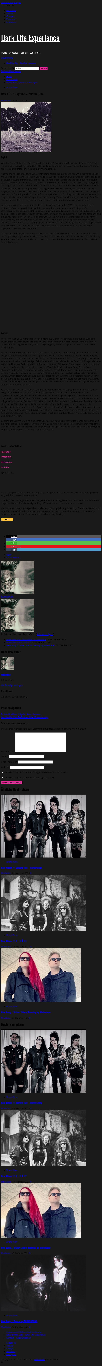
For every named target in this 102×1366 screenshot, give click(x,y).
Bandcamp (6, 461)
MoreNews (39, 1359)
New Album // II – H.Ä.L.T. (18, 642)
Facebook (5, 451)
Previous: (20, 714)
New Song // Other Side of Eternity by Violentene (30, 645)
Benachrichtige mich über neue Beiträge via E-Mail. (29, 777)
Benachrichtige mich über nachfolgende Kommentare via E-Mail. (36, 772)
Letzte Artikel (12, 557)
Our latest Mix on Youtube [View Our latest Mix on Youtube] (11, 71)
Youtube (5, 466)
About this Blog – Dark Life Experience (21, 62)
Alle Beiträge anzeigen (12, 685)
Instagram (6, 456)
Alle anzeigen (45, 634)
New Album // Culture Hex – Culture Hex (26, 639)
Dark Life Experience (30, 37)
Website (5, 767)
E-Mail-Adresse (9, 761)
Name (5, 756)
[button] (7, 57)
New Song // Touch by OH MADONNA (19, 1321)
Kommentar (8, 751)
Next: (24, 717)
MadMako (6, 100)
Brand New (11, 87)
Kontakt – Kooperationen (18, 1337)
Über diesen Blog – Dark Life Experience (26, 1334)
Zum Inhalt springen (11, 2)
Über (8, 554)
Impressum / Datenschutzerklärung (23, 1332)
